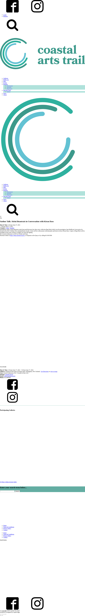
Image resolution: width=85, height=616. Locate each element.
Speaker (12, 228)
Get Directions (45, 371)
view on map (53, 371)
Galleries (5, 78)
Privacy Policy (7, 528)
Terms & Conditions (8, 527)
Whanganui (10, 86)
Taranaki (9, 87)
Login (4, 15)
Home (5, 525)
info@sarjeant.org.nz (9, 376)
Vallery (8, 92)
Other (7, 228)
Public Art (6, 80)
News (4, 93)
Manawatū (9, 89)
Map (4, 81)
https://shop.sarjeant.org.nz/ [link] (17, 235)
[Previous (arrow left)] (0, 615)
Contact (5, 530)
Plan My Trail (7, 90)
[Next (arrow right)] (2, 615)
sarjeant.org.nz (9, 374)
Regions (5, 84)
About (5, 95)
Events (5, 83)
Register (5, 16)
